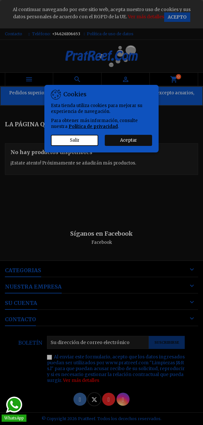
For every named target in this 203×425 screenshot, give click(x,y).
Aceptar (128, 140)
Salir (75, 140)
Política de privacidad (93, 126)
